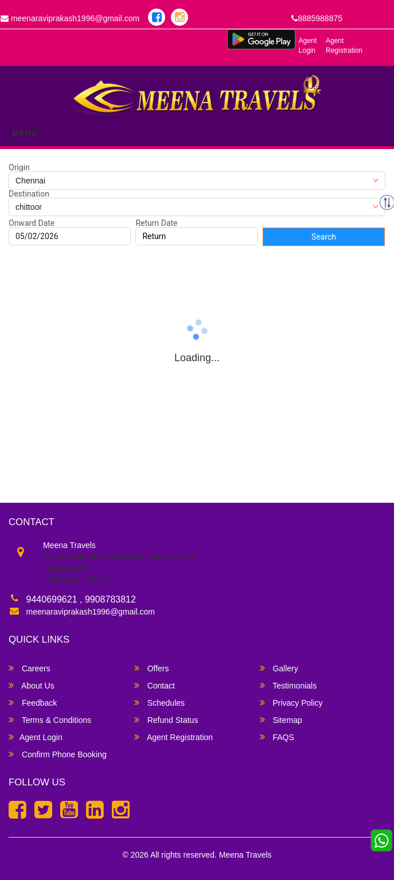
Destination (29, 194)
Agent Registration (344, 45)
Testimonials (288, 685)
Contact (154, 685)
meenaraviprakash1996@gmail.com (90, 611)
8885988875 (316, 18)
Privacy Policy (291, 702)
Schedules (159, 702)
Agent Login (308, 45)
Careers (29, 668)
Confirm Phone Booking (58, 754)
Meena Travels (245, 854)
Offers (151, 668)
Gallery (279, 668)
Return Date (156, 223)
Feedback (33, 702)
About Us (31, 685)
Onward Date (31, 223)
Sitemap (281, 720)
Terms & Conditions (50, 720)
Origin (19, 167)
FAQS (277, 737)
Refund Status (166, 720)
